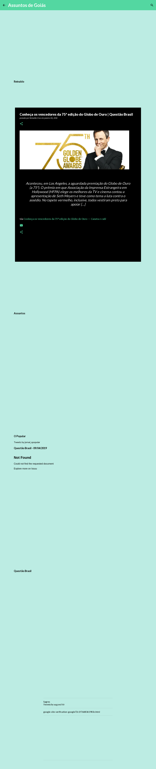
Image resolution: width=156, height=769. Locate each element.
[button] (21, 124)
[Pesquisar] (49, 5)
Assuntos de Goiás (27, 5)
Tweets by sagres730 (53, 704)
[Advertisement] (78, 286)
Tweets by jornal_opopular (27, 442)
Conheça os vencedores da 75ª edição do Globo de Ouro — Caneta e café (65, 218)
